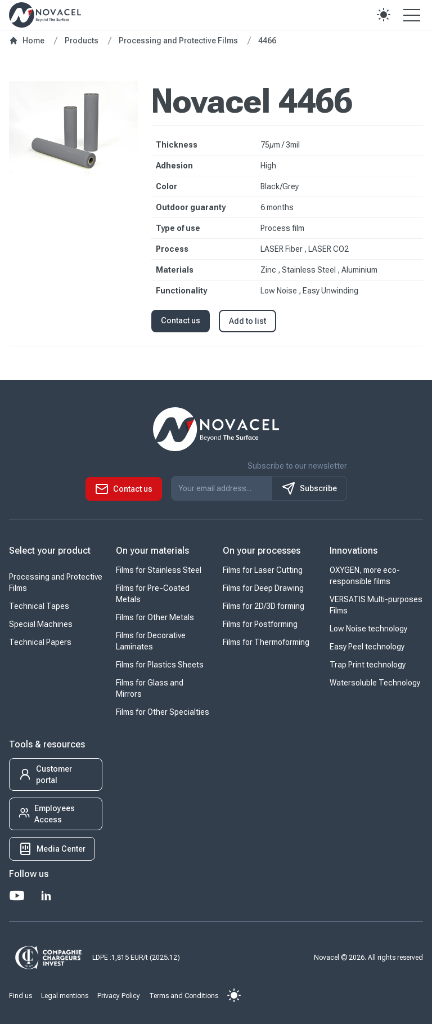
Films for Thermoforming (266, 642)
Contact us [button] (180, 320)
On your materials (152, 550)
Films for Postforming (260, 624)
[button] (384, 15)
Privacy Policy (118, 996)
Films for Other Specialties (162, 711)
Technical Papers (40, 642)
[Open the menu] (411, 14)
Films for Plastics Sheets (160, 664)
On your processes (261, 550)
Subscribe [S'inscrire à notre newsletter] (309, 488)
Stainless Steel (310, 269)
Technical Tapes (39, 606)
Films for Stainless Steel (158, 570)
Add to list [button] (247, 321)
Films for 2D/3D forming (263, 606)
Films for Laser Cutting (263, 570)
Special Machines (41, 624)
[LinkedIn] (46, 895)
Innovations (353, 550)
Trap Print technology (368, 664)
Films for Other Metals (155, 617)
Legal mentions (64, 996)
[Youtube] (17, 895)
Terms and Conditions (183, 996)
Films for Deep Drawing (263, 588)
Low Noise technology (368, 628)
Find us (20, 996)
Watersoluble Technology (375, 682)
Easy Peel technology (367, 646)
